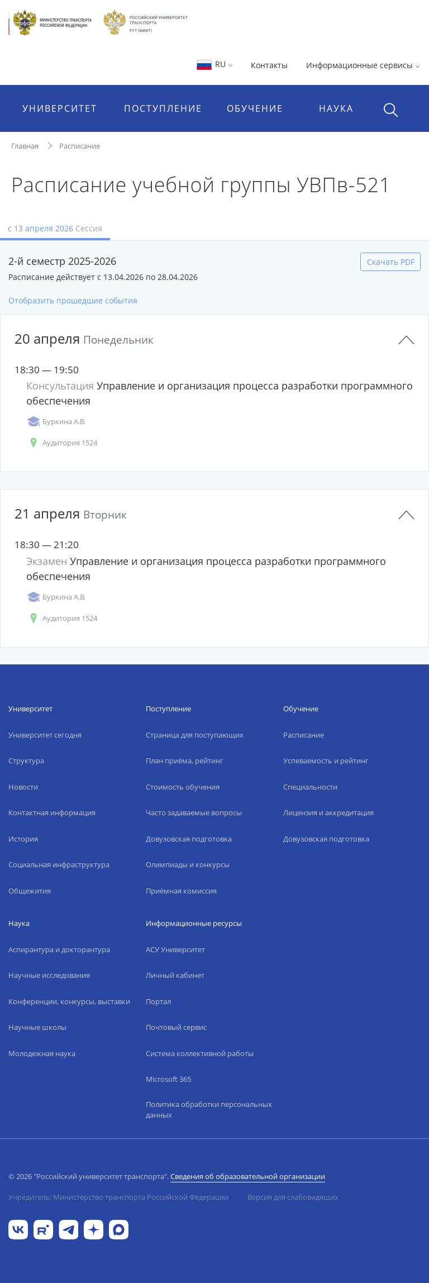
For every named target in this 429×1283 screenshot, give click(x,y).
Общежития (29, 891)
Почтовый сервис (176, 1027)
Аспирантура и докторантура (59, 949)
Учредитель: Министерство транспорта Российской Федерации (118, 1197)
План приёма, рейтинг (184, 760)
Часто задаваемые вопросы (194, 812)
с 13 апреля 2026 (55, 228)
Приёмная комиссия (181, 891)
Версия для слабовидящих (293, 1197)
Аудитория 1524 (61, 443)
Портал (158, 1001)
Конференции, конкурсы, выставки (69, 1001)
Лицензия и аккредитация (328, 812)
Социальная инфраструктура (58, 864)
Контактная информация (52, 812)
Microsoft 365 (168, 1079)
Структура (26, 760)
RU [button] (214, 64)
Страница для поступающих (195, 735)
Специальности (310, 787)
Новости (23, 787)
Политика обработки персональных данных (209, 1109)
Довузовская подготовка (189, 839)
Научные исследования (49, 975)
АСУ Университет (175, 949)
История (23, 839)
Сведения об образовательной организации (247, 1176)
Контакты (269, 65)
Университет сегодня (45, 735)
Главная (25, 146)
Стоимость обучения (183, 787)
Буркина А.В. (55, 421)
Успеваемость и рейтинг (326, 760)
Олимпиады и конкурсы (188, 864)
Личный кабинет (175, 975)
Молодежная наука (41, 1053)
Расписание (79, 146)
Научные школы (37, 1027)
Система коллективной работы (200, 1053)
